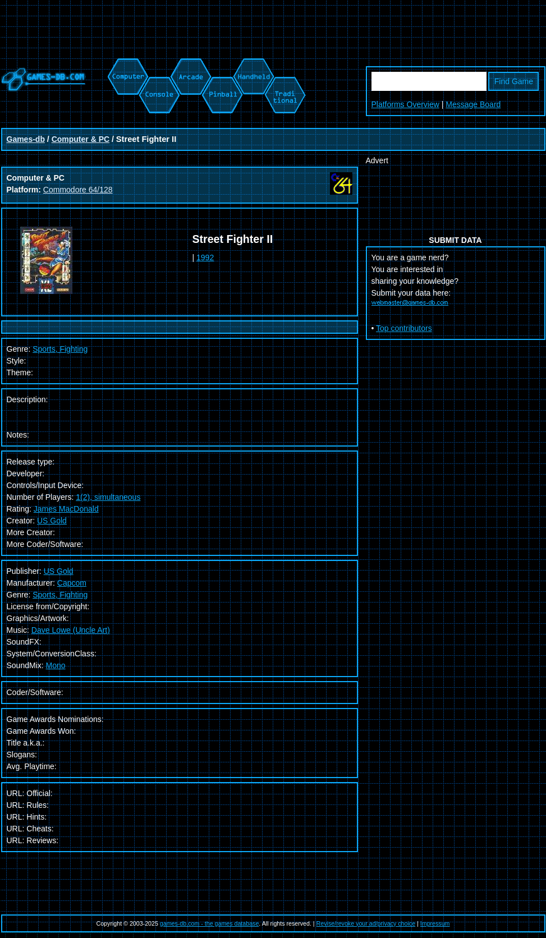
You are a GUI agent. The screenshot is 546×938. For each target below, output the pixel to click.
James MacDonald (66, 508)
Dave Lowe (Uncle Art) (70, 630)
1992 (205, 257)
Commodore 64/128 (78, 189)
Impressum (435, 923)
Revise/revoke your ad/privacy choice (366, 923)
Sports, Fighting (60, 348)
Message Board (473, 104)
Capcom (71, 582)
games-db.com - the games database (209, 923)
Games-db (26, 139)
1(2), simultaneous (108, 497)
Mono (56, 665)
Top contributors (404, 328)
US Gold (52, 520)
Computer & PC (80, 139)
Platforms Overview (405, 104)
